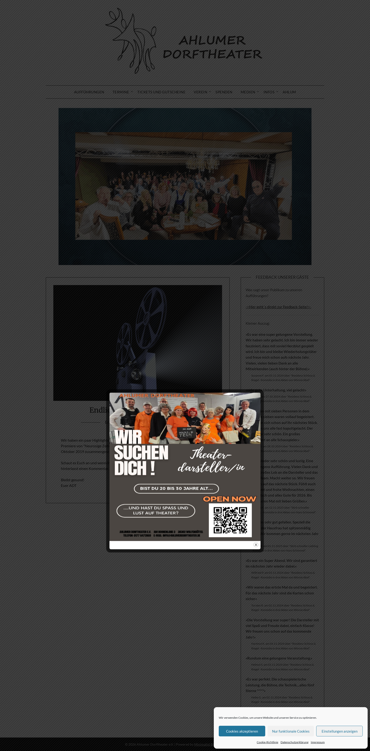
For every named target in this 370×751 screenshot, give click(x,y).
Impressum (318, 742)
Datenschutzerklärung (294, 742)
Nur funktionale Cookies (291, 731)
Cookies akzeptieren (242, 731)
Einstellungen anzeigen (339, 731)
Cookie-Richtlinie (267, 742)
